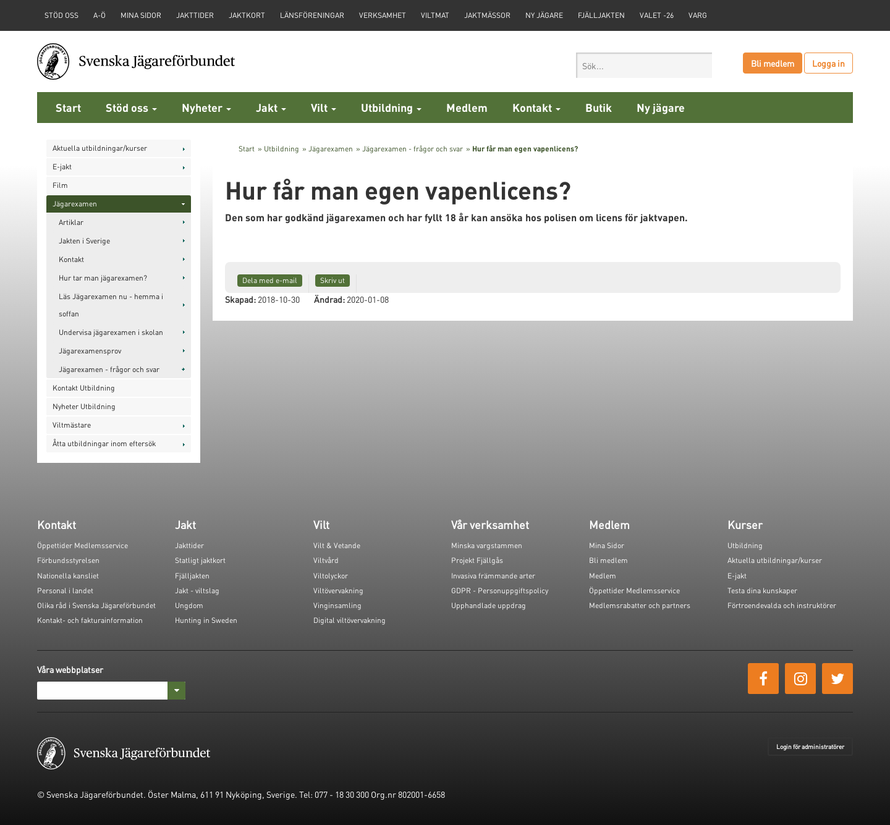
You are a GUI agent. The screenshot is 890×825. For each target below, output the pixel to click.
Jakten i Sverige (84, 240)
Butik (598, 107)
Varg (698, 15)
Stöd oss (131, 107)
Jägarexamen (75, 203)
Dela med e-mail (269, 280)
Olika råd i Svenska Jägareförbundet (96, 605)
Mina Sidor (606, 545)
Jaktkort (247, 15)
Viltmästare (72, 424)
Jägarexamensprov (90, 350)
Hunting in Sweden (206, 620)
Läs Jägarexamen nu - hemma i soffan (111, 305)
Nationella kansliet (68, 575)
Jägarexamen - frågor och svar (109, 369)
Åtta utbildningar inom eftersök (104, 443)
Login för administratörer (810, 746)
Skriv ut (332, 280)
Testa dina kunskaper (762, 590)
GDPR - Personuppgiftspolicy (499, 590)
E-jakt (62, 166)
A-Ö (99, 15)
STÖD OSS (61, 15)
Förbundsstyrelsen (68, 560)
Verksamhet (382, 15)
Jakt (271, 107)
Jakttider (195, 15)
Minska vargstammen (486, 545)
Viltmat (435, 15)
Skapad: (240, 299)
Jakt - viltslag (197, 590)
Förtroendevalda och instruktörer (781, 605)
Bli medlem (772, 63)
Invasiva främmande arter (493, 575)
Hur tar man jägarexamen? (103, 277)
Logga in (828, 63)
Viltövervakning (338, 590)
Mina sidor (141, 15)
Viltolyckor (330, 575)
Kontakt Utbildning (84, 387)
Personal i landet (65, 590)
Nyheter (206, 107)
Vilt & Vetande (336, 545)
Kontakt (536, 107)
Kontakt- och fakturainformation (90, 620)
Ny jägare (544, 15)
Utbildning (391, 107)
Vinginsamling (337, 605)
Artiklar (71, 222)
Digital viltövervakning (349, 620)
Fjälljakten (601, 15)
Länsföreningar (312, 15)
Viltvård (326, 560)
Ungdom (189, 605)
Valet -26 (657, 15)
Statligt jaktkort (200, 560)
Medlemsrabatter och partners (639, 605)
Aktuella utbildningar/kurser (100, 148)
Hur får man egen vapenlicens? (525, 148)
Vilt (323, 107)
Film (60, 185)
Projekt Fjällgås (477, 560)
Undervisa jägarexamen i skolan (111, 332)
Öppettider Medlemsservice (82, 545)
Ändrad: (329, 299)
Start (68, 107)
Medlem (467, 107)
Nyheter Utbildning (84, 406)
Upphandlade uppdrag (488, 605)
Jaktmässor (487, 15)
